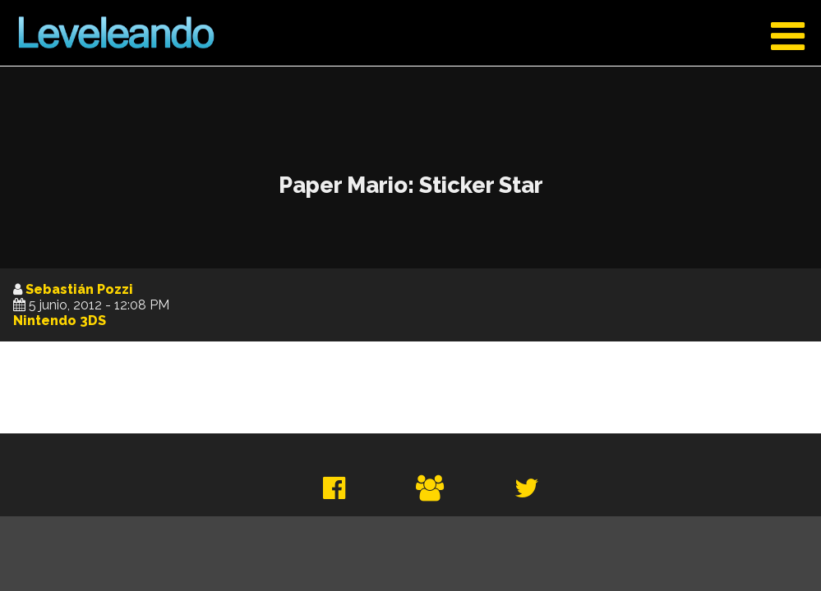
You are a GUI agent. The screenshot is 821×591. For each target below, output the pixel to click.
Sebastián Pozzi (79, 289)
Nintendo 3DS (59, 320)
